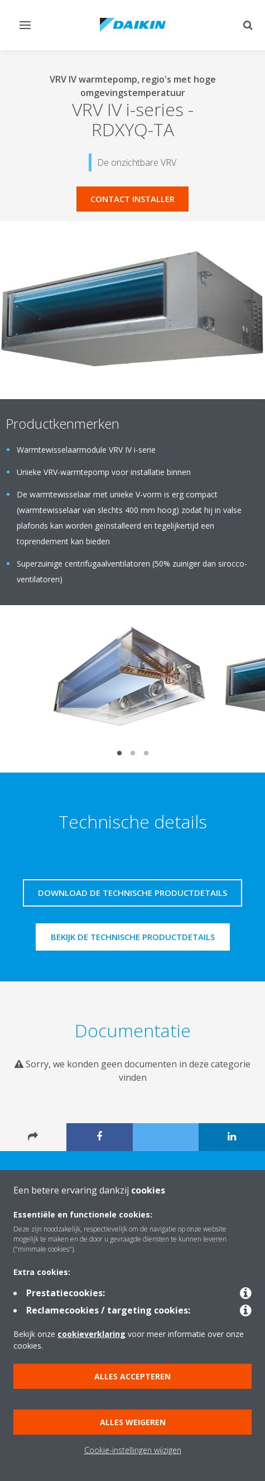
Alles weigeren (133, 1422)
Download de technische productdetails (132, 892)
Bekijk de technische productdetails (133, 936)
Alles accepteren (132, 1376)
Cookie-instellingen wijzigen (132, 1450)
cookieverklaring (91, 1334)
